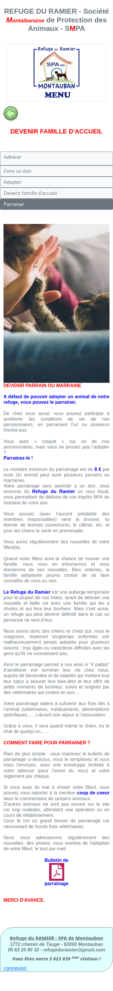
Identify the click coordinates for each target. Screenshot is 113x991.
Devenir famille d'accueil (30, 193)
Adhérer (13, 157)
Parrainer (14, 204)
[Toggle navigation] (56, 73)
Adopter (13, 182)
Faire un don (17, 171)
